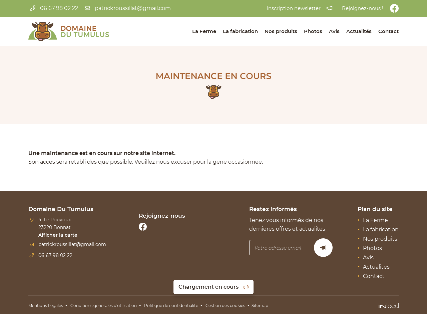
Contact (388, 31)
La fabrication (240, 31)
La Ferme (204, 31)
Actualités (359, 31)
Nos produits (281, 31)
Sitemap (296, 305)
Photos (313, 31)
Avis (334, 31)
